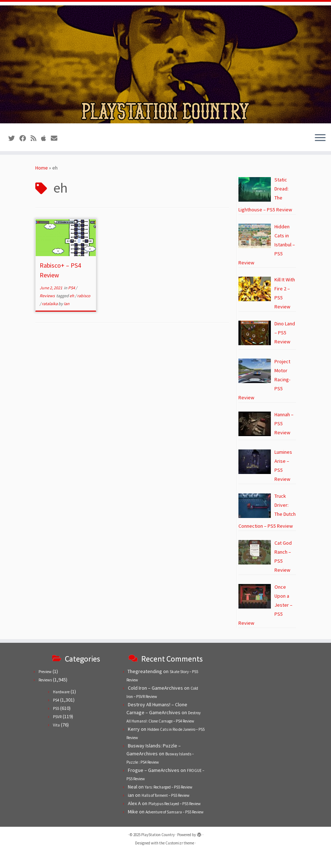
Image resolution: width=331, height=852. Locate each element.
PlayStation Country (158, 834)
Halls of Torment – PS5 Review (165, 795)
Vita (56, 725)
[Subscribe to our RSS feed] (36, 138)
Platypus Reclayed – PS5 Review (174, 803)
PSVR (57, 716)
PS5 (56, 708)
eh (72, 295)
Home (41, 167)
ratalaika (50, 303)
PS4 (72, 287)
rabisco (83, 295)
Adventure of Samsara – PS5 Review (174, 811)
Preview (45, 671)
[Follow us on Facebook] (25, 138)
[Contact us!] (56, 138)
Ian (67, 303)
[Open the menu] (320, 138)
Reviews (47, 295)
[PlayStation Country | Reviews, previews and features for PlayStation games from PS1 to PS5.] (165, 64)
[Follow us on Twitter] (13, 138)
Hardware (61, 691)
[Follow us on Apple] (46, 138)
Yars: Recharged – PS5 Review (168, 787)
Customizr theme (179, 843)
